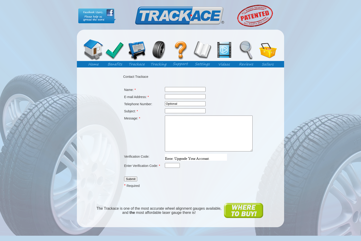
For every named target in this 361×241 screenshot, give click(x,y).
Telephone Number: (138, 104)
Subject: (131, 111)
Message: (132, 118)
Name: (130, 90)
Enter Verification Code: (142, 177)
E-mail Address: (136, 97)
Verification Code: (136, 168)
